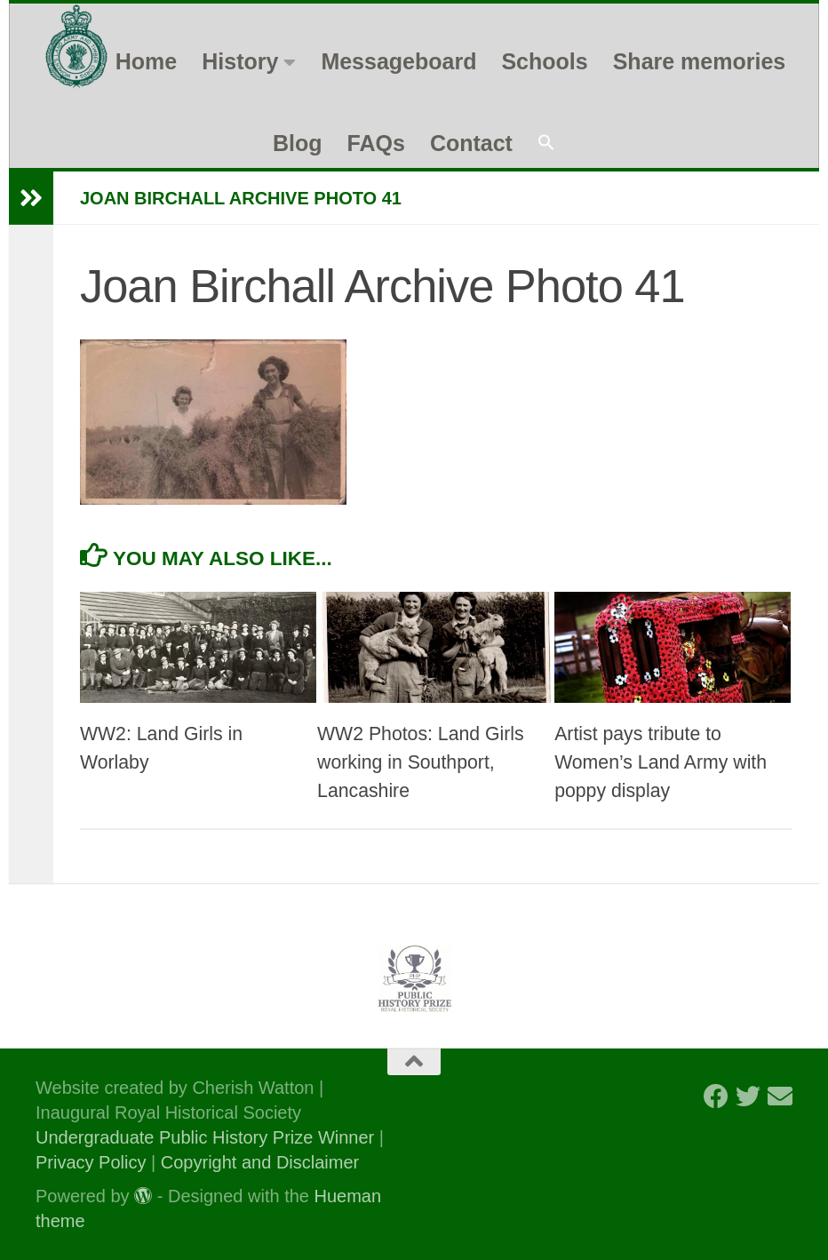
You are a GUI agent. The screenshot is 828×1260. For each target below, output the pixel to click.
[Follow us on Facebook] (716, 1096)
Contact (471, 143)
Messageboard (398, 61)
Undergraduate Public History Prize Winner (207, 1137)
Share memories (699, 61)
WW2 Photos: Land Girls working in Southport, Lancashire (420, 762)
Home (146, 61)
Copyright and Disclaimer (260, 1162)
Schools (544, 61)
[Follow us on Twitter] (748, 1096)
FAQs (376, 143)
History (240, 61)
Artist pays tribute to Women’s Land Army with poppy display (660, 762)
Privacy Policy (91, 1162)
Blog (297, 143)
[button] (546, 143)
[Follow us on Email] (780, 1096)
